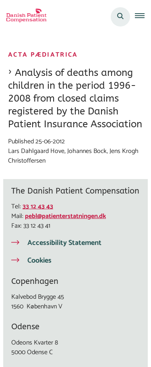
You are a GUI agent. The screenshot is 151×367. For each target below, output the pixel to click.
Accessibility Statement (64, 243)
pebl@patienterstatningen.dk (65, 216)
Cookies (39, 260)
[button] (143, 17)
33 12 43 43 (38, 206)
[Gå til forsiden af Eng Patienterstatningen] (24, 17)
